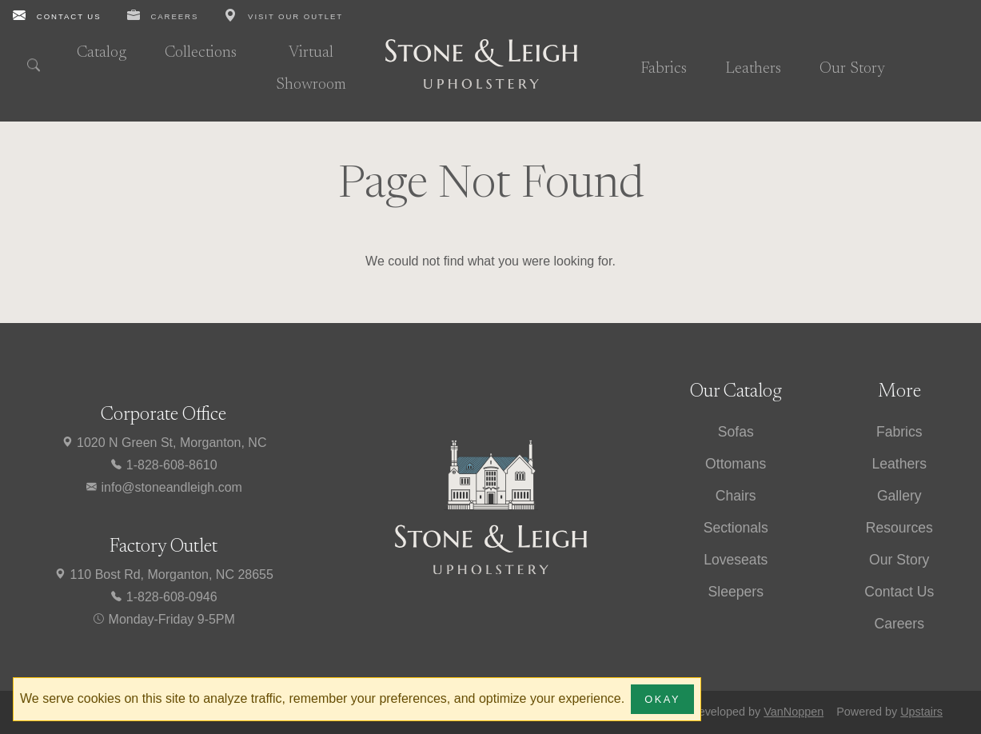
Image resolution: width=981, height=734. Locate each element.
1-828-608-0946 (163, 597)
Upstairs (921, 711)
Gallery (899, 496)
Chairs (736, 496)
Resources (899, 528)
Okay (662, 699)
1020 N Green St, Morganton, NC (164, 442)
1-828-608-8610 (163, 465)
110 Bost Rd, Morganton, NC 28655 (163, 574)
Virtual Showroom (311, 69)
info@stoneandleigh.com (163, 487)
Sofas (736, 432)
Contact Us (899, 592)
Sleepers (736, 592)
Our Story (852, 69)
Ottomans (735, 464)
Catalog (101, 53)
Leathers (753, 69)
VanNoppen (793, 711)
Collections (201, 53)
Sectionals (736, 528)
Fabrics (663, 69)
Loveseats (736, 560)
